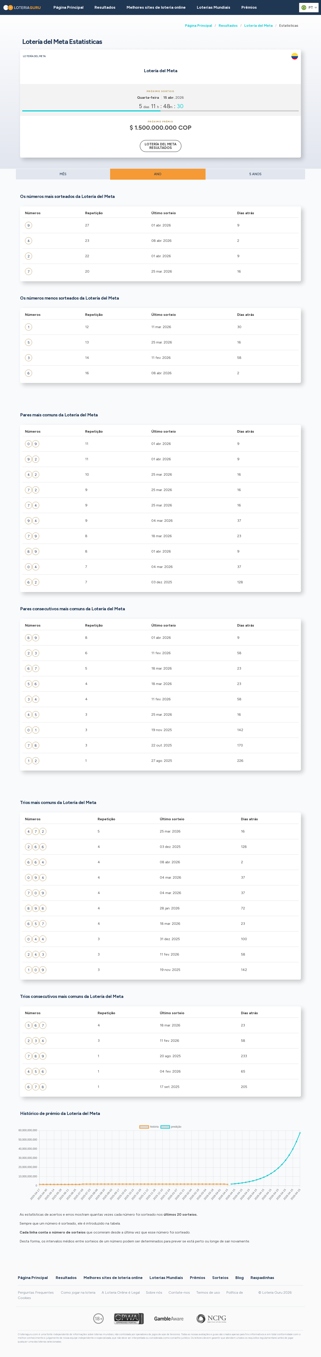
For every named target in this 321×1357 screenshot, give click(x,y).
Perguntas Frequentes (36, 1292)
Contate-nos (179, 1292)
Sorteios (220, 1277)
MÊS (63, 174)
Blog (239, 1277)
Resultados (228, 25)
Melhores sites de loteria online (156, 7)
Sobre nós (154, 1292)
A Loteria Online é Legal (121, 1292)
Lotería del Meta (258, 25)
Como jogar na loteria (78, 1292)
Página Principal (198, 25)
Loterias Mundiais (213, 7)
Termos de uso (208, 1292)
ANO (157, 174)
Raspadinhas (262, 1277)
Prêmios (249, 7)
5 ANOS (255, 174)
